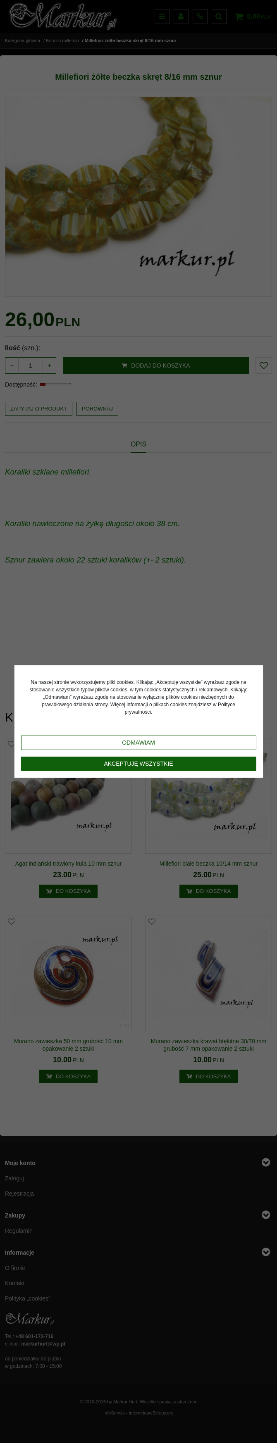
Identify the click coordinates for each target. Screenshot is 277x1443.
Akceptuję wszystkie (138, 763)
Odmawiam (138, 742)
